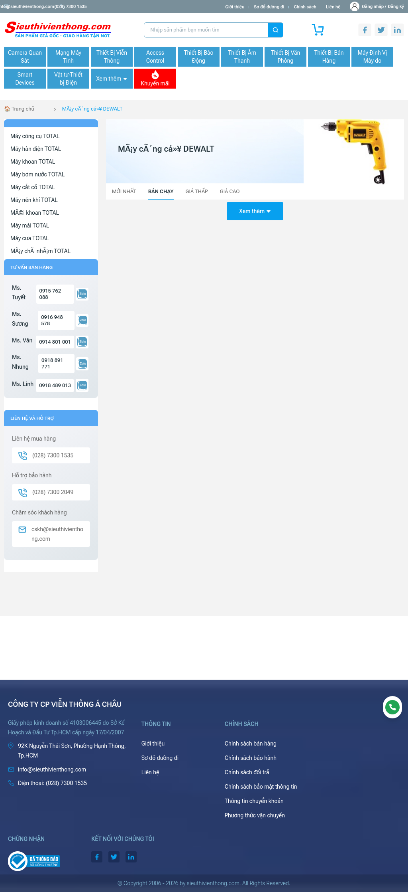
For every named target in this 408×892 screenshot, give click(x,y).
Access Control (155, 56)
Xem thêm (111, 78)
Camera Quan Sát (25, 56)
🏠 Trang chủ (19, 109)
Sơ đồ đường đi (269, 7)
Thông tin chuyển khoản (254, 801)
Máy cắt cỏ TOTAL (32, 187)
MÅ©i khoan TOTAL (34, 213)
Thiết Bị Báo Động (198, 56)
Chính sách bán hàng (251, 743)
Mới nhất (124, 191)
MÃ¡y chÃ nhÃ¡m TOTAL (40, 251)
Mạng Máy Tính (68, 56)
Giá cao (230, 191)
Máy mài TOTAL (29, 225)
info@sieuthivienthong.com (35, 6)
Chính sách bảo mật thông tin (261, 786)
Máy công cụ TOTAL (35, 136)
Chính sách (305, 7)
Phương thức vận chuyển (255, 815)
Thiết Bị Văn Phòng (285, 56)
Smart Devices (24, 78)
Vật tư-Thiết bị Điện (68, 78)
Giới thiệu (234, 7)
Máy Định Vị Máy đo (372, 56)
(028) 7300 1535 (92, 6)
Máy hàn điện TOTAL (35, 149)
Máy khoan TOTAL (32, 161)
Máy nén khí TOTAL (34, 200)
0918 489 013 (55, 385)
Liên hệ (333, 7)
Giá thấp (197, 191)
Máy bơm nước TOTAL (37, 174)
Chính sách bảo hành (251, 758)
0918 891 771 (52, 363)
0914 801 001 (55, 342)
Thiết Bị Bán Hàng (329, 56)
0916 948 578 (52, 320)
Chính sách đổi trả (247, 772)
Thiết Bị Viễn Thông (111, 56)
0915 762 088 (50, 294)
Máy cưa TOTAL (29, 238)
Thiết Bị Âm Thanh (242, 56)
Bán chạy (161, 191)
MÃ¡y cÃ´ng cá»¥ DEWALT (92, 109)
